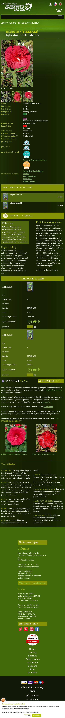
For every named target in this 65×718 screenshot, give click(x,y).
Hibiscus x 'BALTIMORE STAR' (44, 454)
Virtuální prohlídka (32, 583)
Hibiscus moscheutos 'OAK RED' (14, 454)
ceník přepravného (54, 390)
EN (60, 4)
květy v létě (27, 179)
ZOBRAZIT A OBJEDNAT (21, 216)
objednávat (48, 407)
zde (57, 418)
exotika (26, 174)
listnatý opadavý (30, 181)
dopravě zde (47, 402)
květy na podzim (29, 176)
